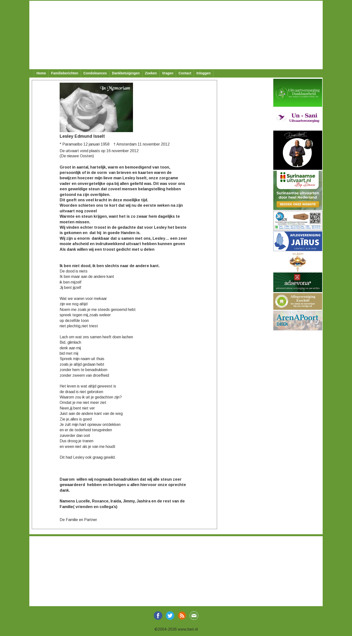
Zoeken (151, 73)
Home (41, 73)
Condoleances (95, 73)
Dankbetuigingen (126, 73)
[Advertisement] (176, 35)
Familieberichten (64, 73)
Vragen (168, 73)
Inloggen (203, 73)
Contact (184, 73)
